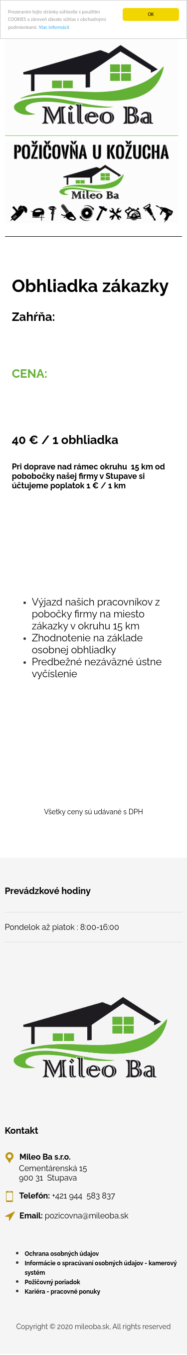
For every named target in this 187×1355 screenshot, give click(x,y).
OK (151, 14)
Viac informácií (54, 26)
